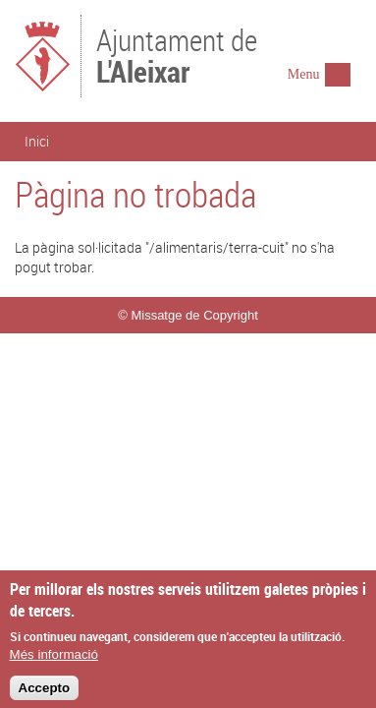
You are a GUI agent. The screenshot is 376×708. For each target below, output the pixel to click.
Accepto (45, 694)
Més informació (54, 661)
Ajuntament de (176, 54)
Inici (37, 141)
